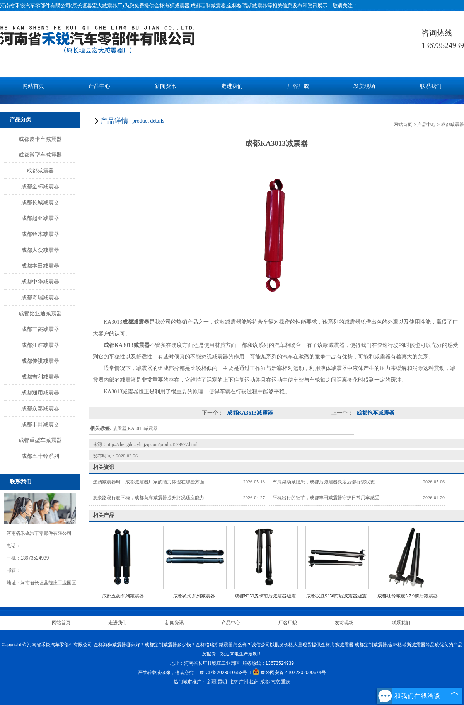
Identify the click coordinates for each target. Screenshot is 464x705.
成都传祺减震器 (40, 361)
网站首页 (33, 86)
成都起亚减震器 (40, 218)
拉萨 (254, 682)
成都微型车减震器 (40, 155)
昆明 (222, 682)
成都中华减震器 (40, 281)
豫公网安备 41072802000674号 (289, 672)
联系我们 (431, 86)
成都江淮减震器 (40, 345)
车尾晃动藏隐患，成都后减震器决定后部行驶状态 (324, 482)
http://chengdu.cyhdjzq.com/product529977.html (152, 444)
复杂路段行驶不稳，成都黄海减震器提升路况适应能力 (148, 497)
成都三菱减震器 (40, 329)
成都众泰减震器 (40, 408)
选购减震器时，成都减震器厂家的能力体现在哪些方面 (148, 482)
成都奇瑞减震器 (40, 297)
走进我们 (232, 86)
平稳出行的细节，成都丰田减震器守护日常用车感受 (326, 497)
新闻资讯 (165, 86)
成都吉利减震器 (40, 377)
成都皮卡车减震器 (40, 139)
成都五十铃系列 (40, 456)
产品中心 (99, 86)
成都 (265, 682)
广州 (243, 682)
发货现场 (364, 86)
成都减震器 (40, 170)
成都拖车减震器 (374, 413)
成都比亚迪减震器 (40, 313)
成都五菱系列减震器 (123, 596)
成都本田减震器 (40, 266)
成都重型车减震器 (40, 440)
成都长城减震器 (40, 202)
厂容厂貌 (298, 86)
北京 (233, 682)
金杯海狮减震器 (171, 6)
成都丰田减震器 (40, 424)
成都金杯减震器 (40, 186)
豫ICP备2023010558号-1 (225, 672)
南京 (275, 682)
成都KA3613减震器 (249, 413)
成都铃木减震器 (40, 234)
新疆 (212, 682)
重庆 (285, 682)
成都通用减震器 (40, 392)
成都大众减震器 (40, 250)
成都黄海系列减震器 (194, 596)
